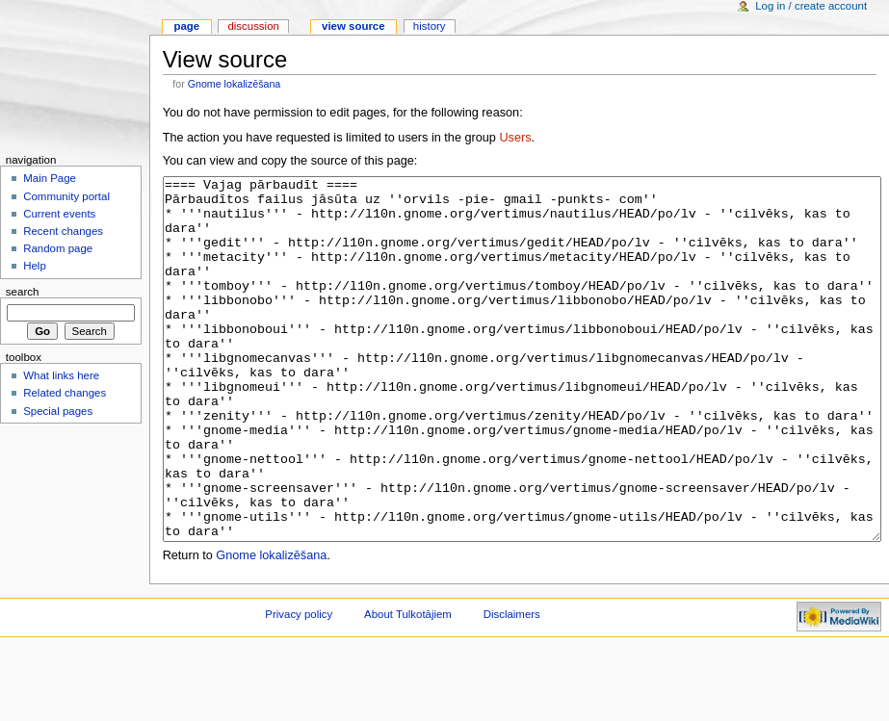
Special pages (57, 411)
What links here (61, 375)
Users (515, 137)
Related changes (64, 393)
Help (34, 265)
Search (22, 291)
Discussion (252, 26)
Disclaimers (512, 686)
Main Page (49, 178)
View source (353, 26)
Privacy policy (298, 686)
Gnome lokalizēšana (234, 84)
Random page (57, 248)
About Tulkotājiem (408, 686)
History (429, 26)
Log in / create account (811, 6)
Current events (59, 213)
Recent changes (63, 231)
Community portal (66, 196)
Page (186, 26)
